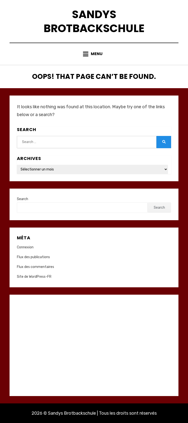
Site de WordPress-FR (34, 277)
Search (22, 199)
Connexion (25, 247)
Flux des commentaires (35, 267)
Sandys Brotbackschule (94, 21)
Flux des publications (33, 257)
